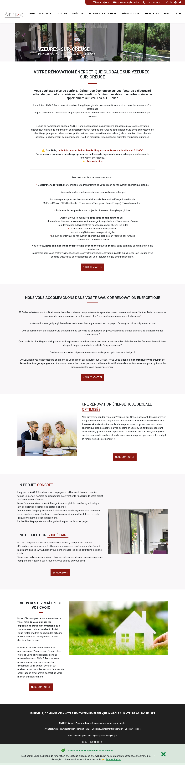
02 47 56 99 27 (152, 2)
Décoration (118, 731)
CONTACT (178, 14)
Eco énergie (78, 14)
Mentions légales (91, 737)
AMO (166, 14)
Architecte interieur (40, 14)
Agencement (106, 731)
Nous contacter (92, 267)
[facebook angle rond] (167, 2)
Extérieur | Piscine (130, 14)
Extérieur (129, 731)
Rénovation (82, 731)
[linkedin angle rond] (171, 2)
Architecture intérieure (55, 731)
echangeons (60, 573)
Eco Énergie (93, 731)
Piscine (137, 731)
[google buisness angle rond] (176, 2)
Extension (62, 14)
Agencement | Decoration (102, 14)
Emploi (114, 737)
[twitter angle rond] (180, 2)
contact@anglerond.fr (126, 2)
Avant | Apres (152, 14)
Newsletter (105, 737)
